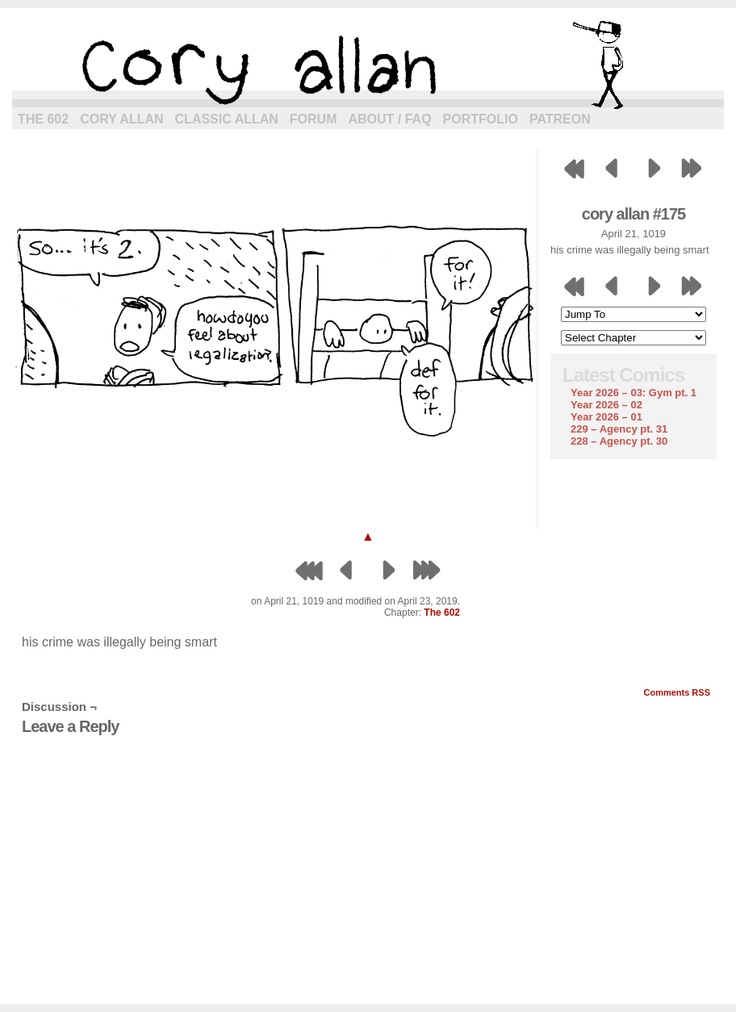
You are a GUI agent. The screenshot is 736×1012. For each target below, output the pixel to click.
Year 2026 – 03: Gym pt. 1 (633, 393)
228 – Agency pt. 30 (619, 441)
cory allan (368, 64)
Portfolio (480, 119)
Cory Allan (121, 119)
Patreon (560, 119)
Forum (313, 119)
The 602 (43, 119)
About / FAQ (390, 119)
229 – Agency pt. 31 (619, 429)
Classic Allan (226, 119)
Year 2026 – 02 (606, 405)
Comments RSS (676, 692)
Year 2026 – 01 (606, 417)
